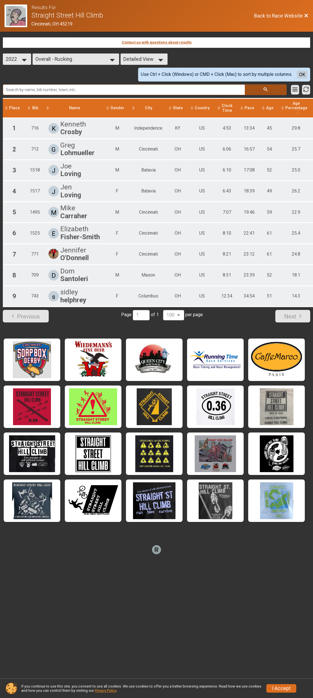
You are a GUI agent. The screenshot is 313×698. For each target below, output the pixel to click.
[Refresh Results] (306, 90)
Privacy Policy (105, 690)
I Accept (281, 688)
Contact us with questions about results (157, 42)
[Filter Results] (295, 90)
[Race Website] (18, 16)
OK (302, 74)
